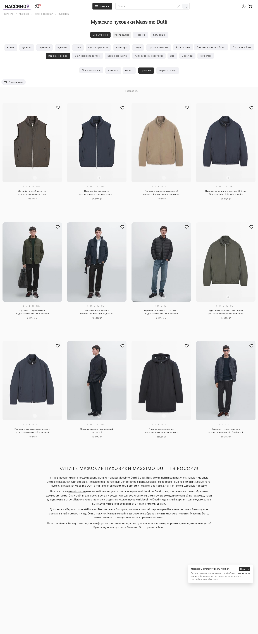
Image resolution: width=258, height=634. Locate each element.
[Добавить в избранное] (57, 107)
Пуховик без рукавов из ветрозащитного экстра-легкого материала (96, 193)
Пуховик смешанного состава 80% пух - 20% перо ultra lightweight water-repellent (225, 193)
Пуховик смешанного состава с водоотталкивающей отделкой (161, 312)
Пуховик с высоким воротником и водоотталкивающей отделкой (32, 430)
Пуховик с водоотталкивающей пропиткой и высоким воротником (161, 192)
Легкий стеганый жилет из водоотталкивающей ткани (32, 192)
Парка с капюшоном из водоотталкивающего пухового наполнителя (161, 431)
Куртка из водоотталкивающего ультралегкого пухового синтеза (226, 312)
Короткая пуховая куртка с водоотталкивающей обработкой (225, 430)
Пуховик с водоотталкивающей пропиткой (97, 430)
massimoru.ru (77, 491)
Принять (244, 569)
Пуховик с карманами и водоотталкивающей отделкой (32, 312)
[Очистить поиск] (178, 6)
